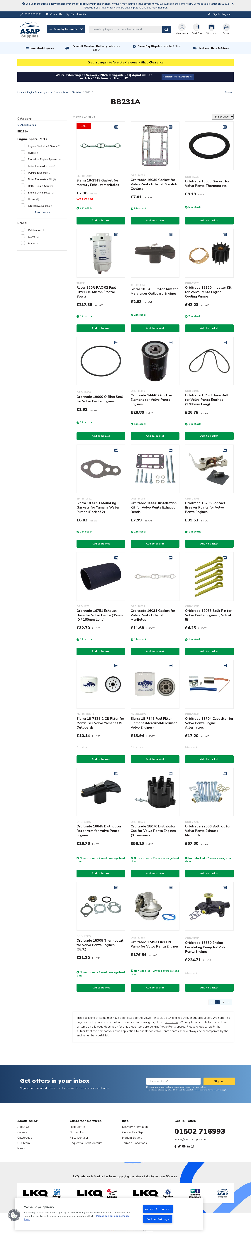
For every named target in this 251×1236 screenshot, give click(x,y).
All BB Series (26, 125)
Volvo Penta (62, 92)
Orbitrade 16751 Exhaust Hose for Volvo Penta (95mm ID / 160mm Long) (100, 615)
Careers (22, 1132)
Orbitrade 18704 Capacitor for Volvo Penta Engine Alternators (209, 723)
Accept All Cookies (158, 1209)
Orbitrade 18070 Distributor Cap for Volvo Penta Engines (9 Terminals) (153, 830)
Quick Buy (196, 29)
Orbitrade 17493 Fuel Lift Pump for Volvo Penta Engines (155, 944)
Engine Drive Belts (41, 192)
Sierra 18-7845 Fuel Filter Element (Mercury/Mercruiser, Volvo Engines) (154, 723)
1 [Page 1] (217, 1002)
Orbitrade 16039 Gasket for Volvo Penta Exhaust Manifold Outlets (154, 184)
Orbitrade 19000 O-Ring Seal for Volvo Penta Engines (100, 399)
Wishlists (211, 29)
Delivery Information (135, 1127)
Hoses (33, 199)
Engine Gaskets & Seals (44, 146)
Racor (33, 243)
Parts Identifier (79, 1138)
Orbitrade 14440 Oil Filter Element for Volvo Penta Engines (151, 399)
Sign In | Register (219, 14)
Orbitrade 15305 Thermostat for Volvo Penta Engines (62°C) (100, 945)
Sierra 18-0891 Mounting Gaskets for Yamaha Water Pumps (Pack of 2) (98, 507)
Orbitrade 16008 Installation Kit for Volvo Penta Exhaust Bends (154, 507)
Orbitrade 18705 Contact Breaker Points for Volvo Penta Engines (205, 507)
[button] (14, 1215)
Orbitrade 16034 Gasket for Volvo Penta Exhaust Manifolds (153, 615)
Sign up (219, 1081)
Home (20, 92)
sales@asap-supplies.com (191, 1139)
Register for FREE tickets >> (178, 76)
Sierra (33, 237)
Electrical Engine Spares (44, 159)
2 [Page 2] (223, 1002)
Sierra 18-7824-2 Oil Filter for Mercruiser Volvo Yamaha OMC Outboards (101, 723)
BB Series (76, 92)
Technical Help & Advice (213, 48)
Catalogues (24, 1138)
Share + (228, 92)
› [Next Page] (228, 1002)
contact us (171, 1022)
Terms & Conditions (134, 1143)
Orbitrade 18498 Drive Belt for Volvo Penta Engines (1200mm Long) (207, 399)
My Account (182, 29)
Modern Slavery (132, 1138)
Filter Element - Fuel (42, 166)
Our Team (23, 1143)
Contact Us (77, 1132)
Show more (42, 212)
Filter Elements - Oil (42, 179)
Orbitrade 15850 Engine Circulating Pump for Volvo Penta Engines (206, 947)
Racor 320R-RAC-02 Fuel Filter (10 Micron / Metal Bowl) (96, 292)
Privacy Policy (197, 1090)
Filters (33, 153)
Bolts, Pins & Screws (42, 186)
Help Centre (77, 1127)
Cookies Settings (158, 1219)
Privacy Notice (199, 1086)
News (21, 1148)
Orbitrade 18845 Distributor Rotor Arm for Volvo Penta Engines (99, 830)
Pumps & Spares (39, 172)
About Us (23, 1127)
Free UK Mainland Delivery (97, 48)
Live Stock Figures (42, 48)
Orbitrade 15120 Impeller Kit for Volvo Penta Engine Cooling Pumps (208, 292)
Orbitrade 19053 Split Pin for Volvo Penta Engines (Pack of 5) (208, 615)
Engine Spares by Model (39, 92)
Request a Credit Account (86, 1143)
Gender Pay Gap (132, 1132)
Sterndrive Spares (40, 206)
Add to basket (101, 220)
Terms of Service (215, 1090)
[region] (109, 1214)
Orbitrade (36, 230)
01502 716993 (199, 1131)
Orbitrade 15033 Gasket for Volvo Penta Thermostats (207, 183)
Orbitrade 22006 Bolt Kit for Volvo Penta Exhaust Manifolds (208, 830)
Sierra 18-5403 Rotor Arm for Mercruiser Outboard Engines (154, 291)
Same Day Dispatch (159, 46)
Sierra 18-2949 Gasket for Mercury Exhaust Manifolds (98, 182)
